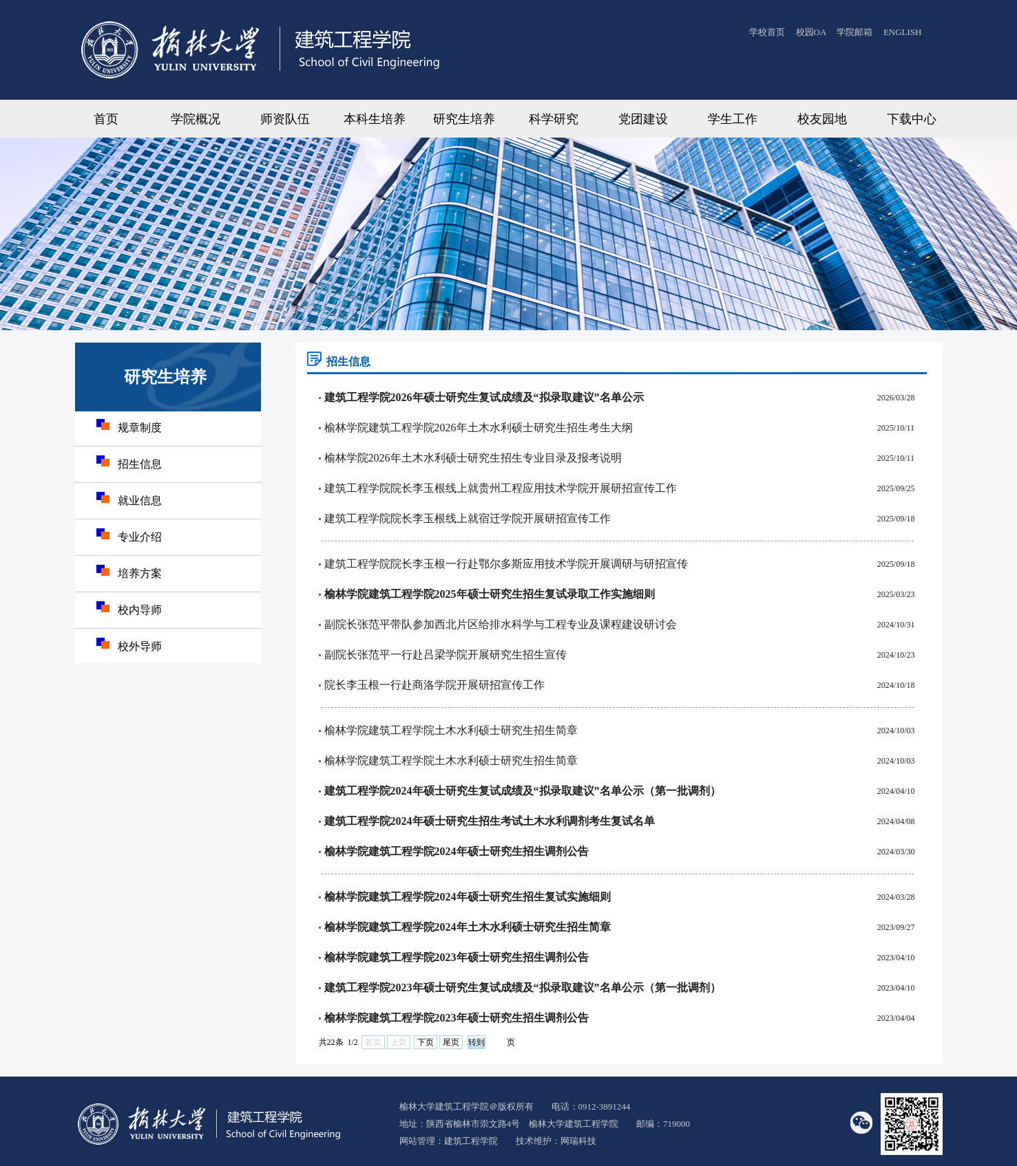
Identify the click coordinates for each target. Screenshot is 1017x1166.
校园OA (812, 32)
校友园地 (822, 119)
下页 (425, 1042)
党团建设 (643, 119)
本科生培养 (375, 119)
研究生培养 (464, 119)
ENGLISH (902, 32)
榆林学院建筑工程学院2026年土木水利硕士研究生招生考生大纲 (478, 427)
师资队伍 (285, 119)
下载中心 (911, 119)
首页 (106, 119)
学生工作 (732, 119)
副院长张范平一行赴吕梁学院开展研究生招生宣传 (445, 654)
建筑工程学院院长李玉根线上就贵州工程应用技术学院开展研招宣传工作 (500, 488)
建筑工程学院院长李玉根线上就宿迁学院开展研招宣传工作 (467, 518)
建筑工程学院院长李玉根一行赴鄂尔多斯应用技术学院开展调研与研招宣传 (506, 564)
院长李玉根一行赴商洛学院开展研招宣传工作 (434, 685)
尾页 (451, 1042)
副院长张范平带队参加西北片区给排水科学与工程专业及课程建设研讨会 (500, 624)
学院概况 (195, 119)
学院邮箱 (854, 32)
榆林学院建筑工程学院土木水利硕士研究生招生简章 (451, 730)
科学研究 (553, 119)
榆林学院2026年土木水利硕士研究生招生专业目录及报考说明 (473, 458)
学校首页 (767, 32)
